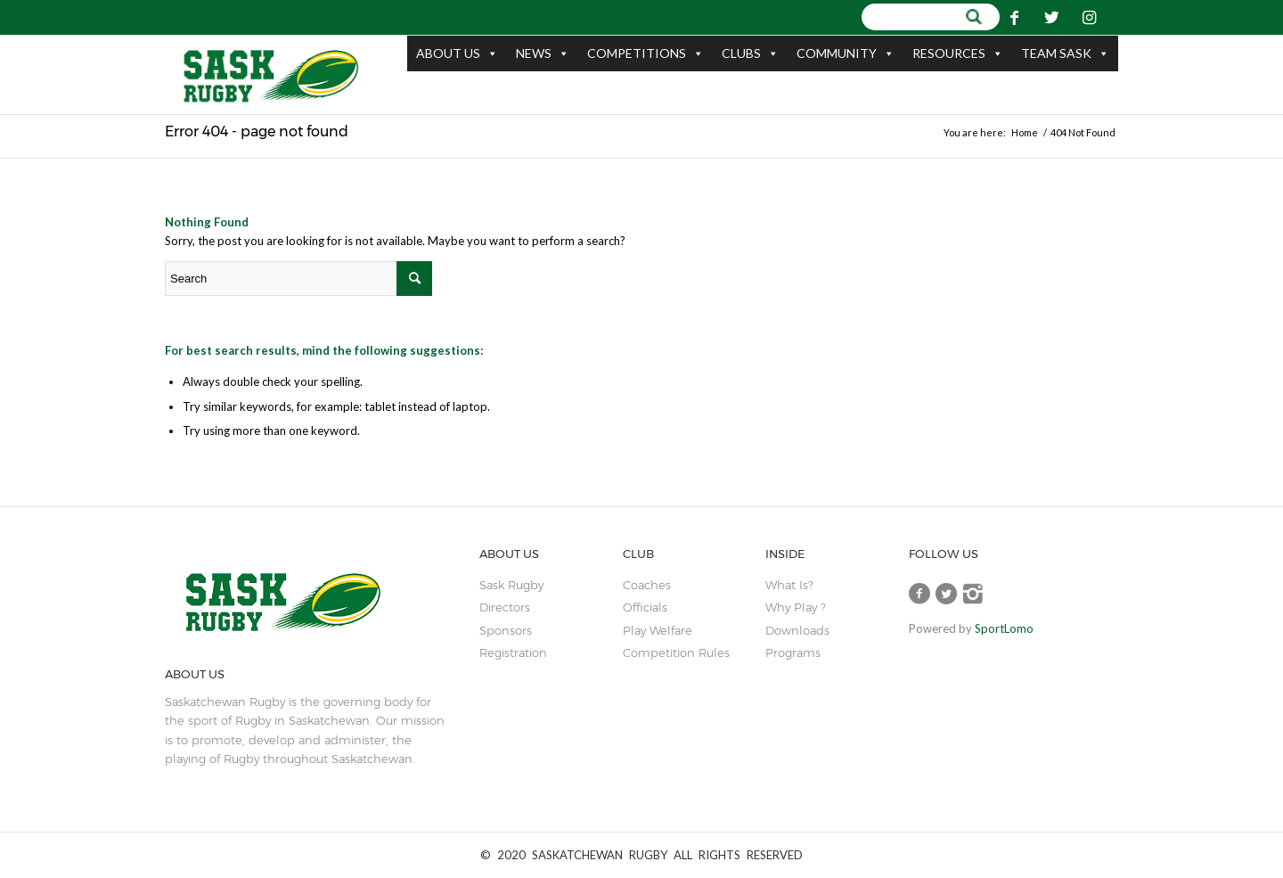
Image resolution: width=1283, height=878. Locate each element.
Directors (504, 607)
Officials (645, 607)
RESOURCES (957, 53)
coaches (647, 585)
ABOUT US (457, 53)
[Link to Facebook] (1014, 17)
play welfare (657, 630)
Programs (793, 652)
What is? (789, 585)
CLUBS (750, 53)
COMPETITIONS (645, 53)
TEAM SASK (1065, 53)
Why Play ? (795, 607)
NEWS (542, 53)
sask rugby (511, 585)
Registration (513, 652)
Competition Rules (676, 652)
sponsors (505, 630)
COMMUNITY (846, 53)
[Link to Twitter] (1052, 17)
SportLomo (1004, 628)
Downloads (797, 630)
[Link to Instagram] (1089, 17)
